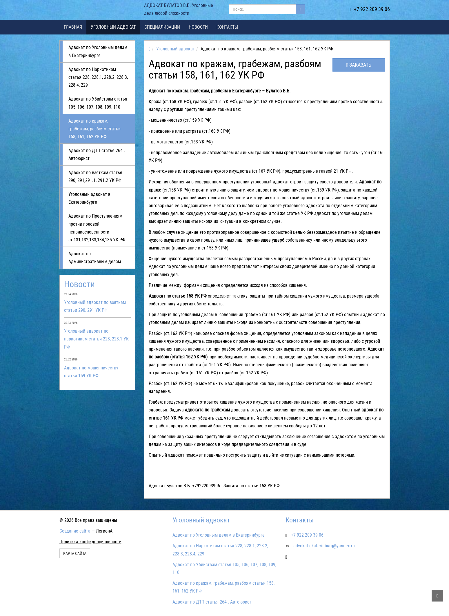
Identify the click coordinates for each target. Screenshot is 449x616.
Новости (198, 27)
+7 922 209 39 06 (369, 9)
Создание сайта (74, 531)
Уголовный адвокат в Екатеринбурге (89, 198)
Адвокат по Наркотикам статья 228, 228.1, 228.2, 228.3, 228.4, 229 (98, 77)
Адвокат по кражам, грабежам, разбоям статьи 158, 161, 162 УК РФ (94, 128)
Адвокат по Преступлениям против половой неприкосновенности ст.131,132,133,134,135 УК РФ (96, 228)
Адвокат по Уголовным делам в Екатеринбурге (97, 51)
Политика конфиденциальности (90, 541)
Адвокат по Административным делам (94, 257)
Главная (73, 27)
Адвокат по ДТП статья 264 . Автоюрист (96, 154)
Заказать (359, 65)
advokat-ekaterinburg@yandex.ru (324, 545)
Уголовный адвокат (113, 27)
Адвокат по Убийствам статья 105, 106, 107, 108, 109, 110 (97, 103)
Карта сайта (74, 553)
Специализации (162, 27)
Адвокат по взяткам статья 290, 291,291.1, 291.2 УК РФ (95, 176)
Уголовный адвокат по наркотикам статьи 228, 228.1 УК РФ (96, 338)
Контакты (227, 27)
